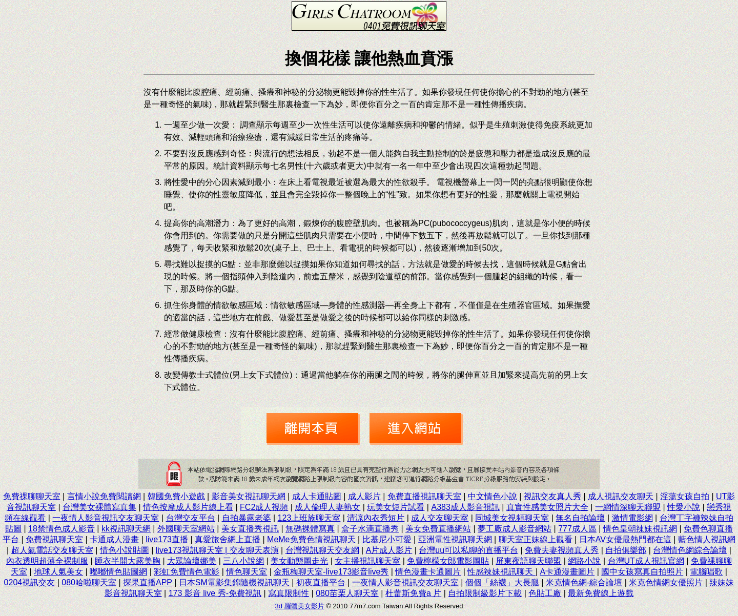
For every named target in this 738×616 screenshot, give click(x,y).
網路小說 (584, 561)
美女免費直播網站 (438, 528)
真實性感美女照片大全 (547, 507)
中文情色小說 (492, 496)
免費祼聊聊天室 (31, 496)
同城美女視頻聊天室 (512, 518)
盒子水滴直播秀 (370, 528)
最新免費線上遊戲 (600, 593)
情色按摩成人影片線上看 (188, 507)
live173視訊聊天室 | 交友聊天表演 (217, 550)
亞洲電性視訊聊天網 (456, 539)
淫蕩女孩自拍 (684, 496)
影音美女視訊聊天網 (248, 496)
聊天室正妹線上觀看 (535, 539)
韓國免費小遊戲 (176, 496)
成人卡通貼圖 (316, 496)
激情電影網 (632, 518)
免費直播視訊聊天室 (424, 496)
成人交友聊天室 (439, 518)
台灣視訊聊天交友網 (322, 550)
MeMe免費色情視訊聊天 (311, 539)
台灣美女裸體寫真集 (99, 507)
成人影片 (364, 496)
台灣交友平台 (190, 518)
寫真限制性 (288, 593)
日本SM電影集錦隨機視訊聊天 (234, 582)
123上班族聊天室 (309, 518)
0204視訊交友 (29, 582)
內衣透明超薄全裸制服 (47, 561)
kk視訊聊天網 (126, 528)
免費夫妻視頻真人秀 (562, 550)
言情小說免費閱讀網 (104, 496)
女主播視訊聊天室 (367, 561)
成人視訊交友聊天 (620, 496)
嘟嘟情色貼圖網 (118, 571)
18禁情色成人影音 (61, 528)
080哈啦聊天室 (88, 582)
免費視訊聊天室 (54, 539)
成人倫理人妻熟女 (327, 507)
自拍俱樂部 (625, 550)
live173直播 (167, 539)
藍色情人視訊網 (706, 539)
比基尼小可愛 (387, 539)
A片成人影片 (389, 550)
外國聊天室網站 (186, 528)
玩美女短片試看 (395, 507)
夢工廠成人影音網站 (514, 528)
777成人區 (577, 528)
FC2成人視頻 (264, 507)
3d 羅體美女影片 (299, 606)
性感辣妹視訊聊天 (501, 571)
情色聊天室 (246, 571)
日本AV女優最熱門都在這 (625, 539)
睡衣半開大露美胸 (127, 561)
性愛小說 (683, 507)
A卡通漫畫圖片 (567, 571)
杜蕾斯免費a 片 (413, 593)
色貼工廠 (544, 593)
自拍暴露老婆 (246, 518)
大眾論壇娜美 (191, 561)
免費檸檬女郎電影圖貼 (448, 561)
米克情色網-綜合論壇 (584, 582)
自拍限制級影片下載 (485, 593)
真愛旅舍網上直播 (227, 539)
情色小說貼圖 (124, 550)
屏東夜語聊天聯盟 (528, 561)
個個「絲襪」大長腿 (502, 582)
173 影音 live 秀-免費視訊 (215, 593)
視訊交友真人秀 (552, 496)
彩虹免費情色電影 (186, 571)
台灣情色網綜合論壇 (690, 550)
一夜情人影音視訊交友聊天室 (105, 518)
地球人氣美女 (58, 571)
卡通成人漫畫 (114, 539)
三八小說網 (243, 561)
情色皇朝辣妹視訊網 (640, 528)
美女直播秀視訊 (250, 528)
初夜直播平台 (320, 582)
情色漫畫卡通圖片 (428, 571)
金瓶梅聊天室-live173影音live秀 (331, 571)
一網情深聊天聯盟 (628, 507)
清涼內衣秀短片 (375, 518)
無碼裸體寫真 (310, 528)
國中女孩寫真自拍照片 (642, 571)
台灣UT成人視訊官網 (646, 561)
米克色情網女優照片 (666, 582)
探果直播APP (147, 582)
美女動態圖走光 (299, 561)
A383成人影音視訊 (465, 507)
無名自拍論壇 (580, 518)
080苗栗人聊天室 (347, 593)
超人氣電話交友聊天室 (52, 550)
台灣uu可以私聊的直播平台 (468, 550)
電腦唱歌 (706, 571)
